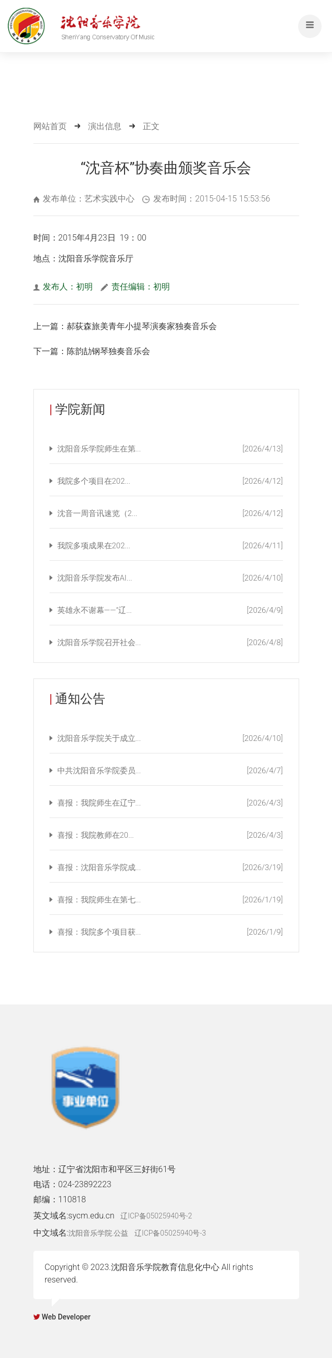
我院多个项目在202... (170, 481)
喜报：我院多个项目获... (170, 932)
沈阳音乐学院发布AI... (170, 578)
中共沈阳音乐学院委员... (170, 770)
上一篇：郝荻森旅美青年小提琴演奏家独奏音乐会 (125, 326)
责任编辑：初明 (135, 287)
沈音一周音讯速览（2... (170, 513)
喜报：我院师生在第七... (170, 900)
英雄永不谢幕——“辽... (170, 610)
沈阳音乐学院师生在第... (170, 449)
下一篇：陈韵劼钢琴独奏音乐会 (91, 351)
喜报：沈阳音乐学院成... (170, 867)
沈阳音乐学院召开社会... (170, 642)
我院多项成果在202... (170, 545)
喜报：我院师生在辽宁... (170, 803)
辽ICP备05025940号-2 (156, 1216)
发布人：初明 (63, 287)
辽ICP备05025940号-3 (170, 1233)
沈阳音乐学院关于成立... (170, 738)
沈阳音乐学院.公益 (98, 1233)
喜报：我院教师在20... (170, 835)
